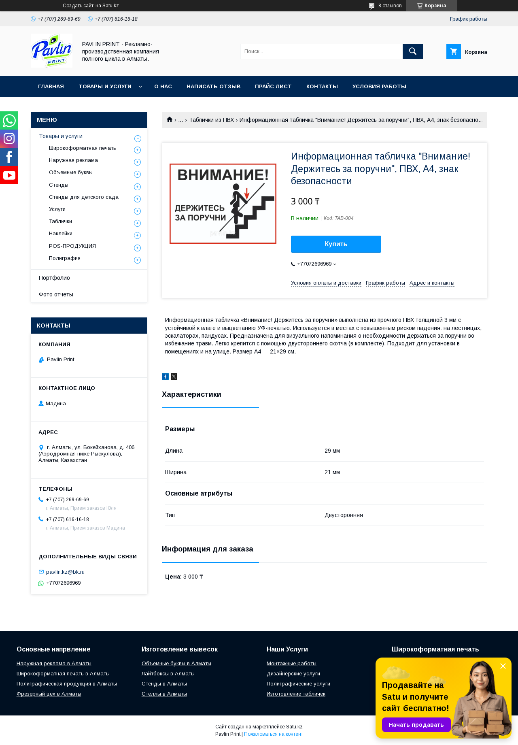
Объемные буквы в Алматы (176, 663)
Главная (51, 86)
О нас (163, 86)
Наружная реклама (73, 160)
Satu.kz (294, 727)
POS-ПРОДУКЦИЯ (72, 246)
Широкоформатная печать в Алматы (63, 673)
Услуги (57, 209)
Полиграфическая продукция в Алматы (67, 684)
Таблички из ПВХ (211, 120)
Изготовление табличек (296, 694)
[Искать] (413, 51)
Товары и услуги (105, 86)
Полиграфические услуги (298, 684)
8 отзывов (390, 6)
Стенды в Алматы (164, 684)
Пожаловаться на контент (273, 734)
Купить (336, 244)
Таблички (60, 221)
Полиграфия (65, 258)
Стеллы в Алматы (164, 694)
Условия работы (379, 86)
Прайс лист (273, 86)
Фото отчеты (56, 294)
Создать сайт (78, 6)
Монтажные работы (291, 663)
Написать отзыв (213, 86)
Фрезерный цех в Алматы (49, 694)
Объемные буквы (71, 172)
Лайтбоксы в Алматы (168, 673)
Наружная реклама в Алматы (54, 663)
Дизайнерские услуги (293, 673)
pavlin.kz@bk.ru (65, 571)
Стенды (58, 185)
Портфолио (54, 278)
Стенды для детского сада (84, 197)
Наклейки (60, 233)
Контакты (322, 86)
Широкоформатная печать (82, 148)
